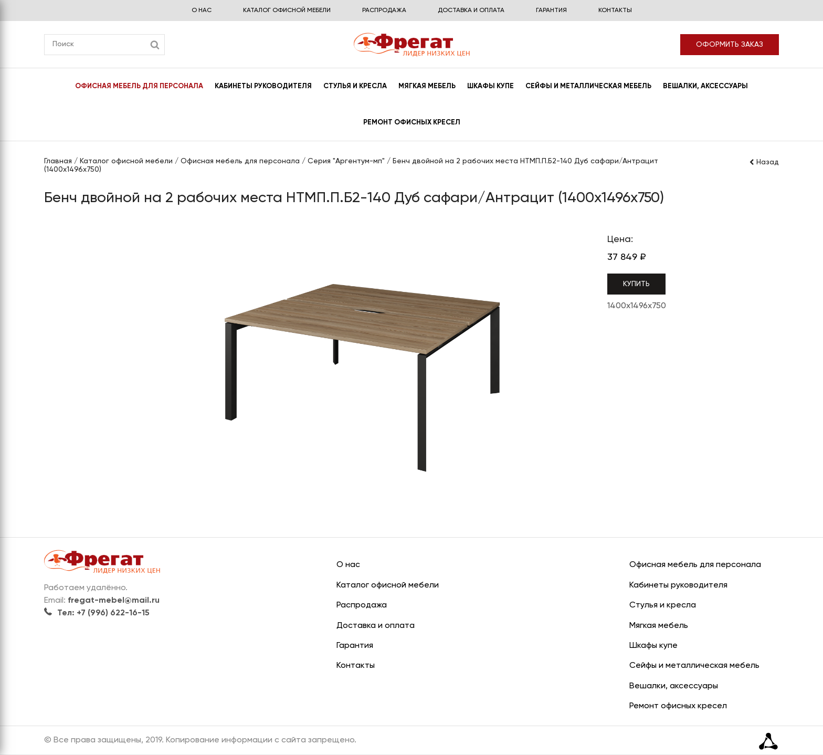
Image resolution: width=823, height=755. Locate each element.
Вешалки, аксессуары (705, 86)
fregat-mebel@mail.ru (114, 600)
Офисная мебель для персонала (139, 86)
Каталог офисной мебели (287, 10)
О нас (202, 10)
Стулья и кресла (355, 86)
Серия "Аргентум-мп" (346, 161)
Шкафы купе (490, 86)
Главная (58, 161)
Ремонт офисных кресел (411, 122)
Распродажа (384, 10)
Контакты (615, 10)
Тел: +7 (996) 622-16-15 (97, 613)
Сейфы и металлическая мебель (588, 86)
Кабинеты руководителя (263, 86)
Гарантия (551, 10)
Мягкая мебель (427, 86)
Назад (763, 162)
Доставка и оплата (471, 10)
